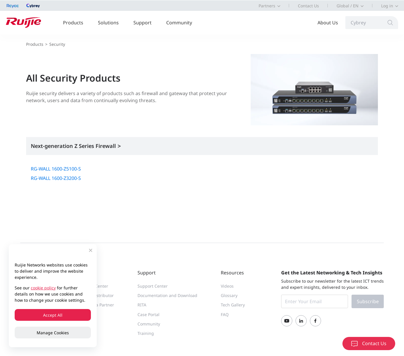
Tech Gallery (233, 305)
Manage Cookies (53, 332)
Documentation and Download (167, 295)
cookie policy (43, 288)
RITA (142, 305)
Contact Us (308, 6)
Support (142, 22)
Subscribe (368, 301)
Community (179, 22)
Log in (387, 6)
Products (73, 22)
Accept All (52, 315)
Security (57, 44)
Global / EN (348, 6)
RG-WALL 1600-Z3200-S (56, 178)
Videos (227, 286)
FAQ (225, 315)
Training (146, 333)
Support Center (153, 286)
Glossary (229, 295)
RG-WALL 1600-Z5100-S (56, 169)
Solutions (108, 22)
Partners (267, 6)
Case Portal (148, 315)
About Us (328, 22)
